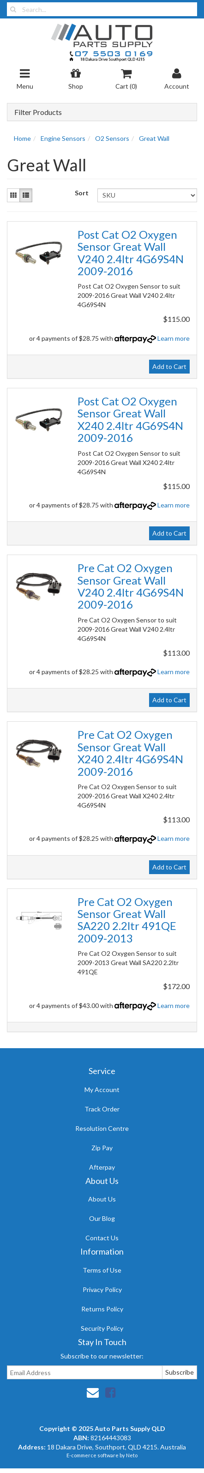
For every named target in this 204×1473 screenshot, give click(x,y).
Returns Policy (102, 1309)
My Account (102, 1089)
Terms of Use (102, 1270)
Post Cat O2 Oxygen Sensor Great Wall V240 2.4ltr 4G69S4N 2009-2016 (131, 253)
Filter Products (38, 112)
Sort (82, 193)
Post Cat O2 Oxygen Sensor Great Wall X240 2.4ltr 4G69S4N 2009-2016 (130, 419)
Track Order (102, 1109)
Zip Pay (102, 1148)
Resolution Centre (102, 1128)
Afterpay (102, 1167)
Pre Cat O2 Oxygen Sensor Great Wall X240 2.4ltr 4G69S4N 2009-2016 (130, 753)
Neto (132, 1455)
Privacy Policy (102, 1289)
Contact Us (102, 1238)
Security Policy (102, 1328)
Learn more (173, 338)
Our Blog (102, 1218)
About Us (102, 1199)
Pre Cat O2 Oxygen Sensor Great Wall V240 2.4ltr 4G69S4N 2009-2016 (131, 586)
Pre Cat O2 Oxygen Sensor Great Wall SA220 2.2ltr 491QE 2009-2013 (127, 920)
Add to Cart (169, 366)
